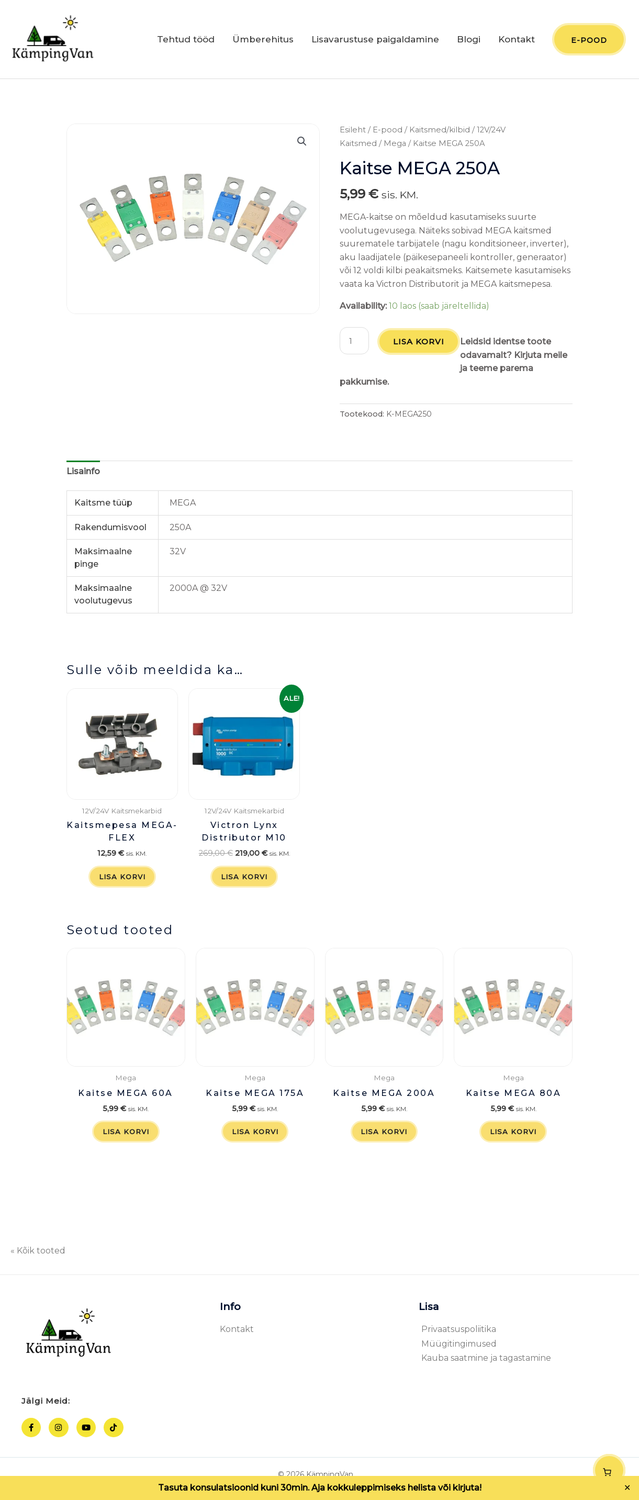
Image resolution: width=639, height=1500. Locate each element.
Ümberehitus (263, 41)
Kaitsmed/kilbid (439, 133)
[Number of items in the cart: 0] (609, 1470)
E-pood (387, 133)
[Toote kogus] (355, 343)
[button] (302, 144)
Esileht (353, 133)
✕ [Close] (627, 1488)
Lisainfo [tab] (83, 474)
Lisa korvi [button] (122, 880)
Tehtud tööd (186, 41)
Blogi (468, 41)
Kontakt (516, 41)
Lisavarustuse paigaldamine (375, 41)
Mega (395, 146)
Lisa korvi (419, 345)
